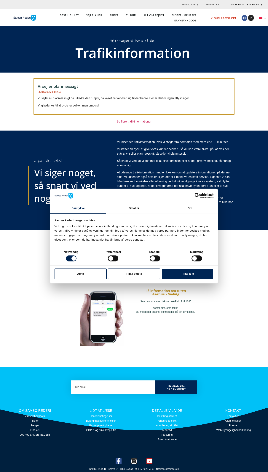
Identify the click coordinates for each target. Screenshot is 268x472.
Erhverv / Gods (185, 20)
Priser (114, 15)
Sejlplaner (94, 15)
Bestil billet (69, 15)
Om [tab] (189, 208)
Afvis (80, 273)
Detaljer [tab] (134, 208)
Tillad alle (187, 273)
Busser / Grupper (184, 15)
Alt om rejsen (153, 15)
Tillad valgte (134, 273)
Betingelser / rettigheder (246, 4)
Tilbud (131, 15)
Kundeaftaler (215, 4)
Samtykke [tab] (78, 208)
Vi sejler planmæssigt (223, 17)
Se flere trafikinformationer (134, 121)
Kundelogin (190, 4)
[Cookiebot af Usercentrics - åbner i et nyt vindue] (197, 196)
